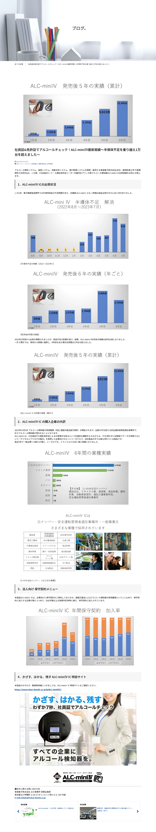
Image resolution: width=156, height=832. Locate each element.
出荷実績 (50, 164)
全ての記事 (19, 64)
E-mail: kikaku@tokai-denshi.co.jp (30, 797)
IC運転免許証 (41, 164)
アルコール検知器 (30, 164)
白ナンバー (20, 164)
